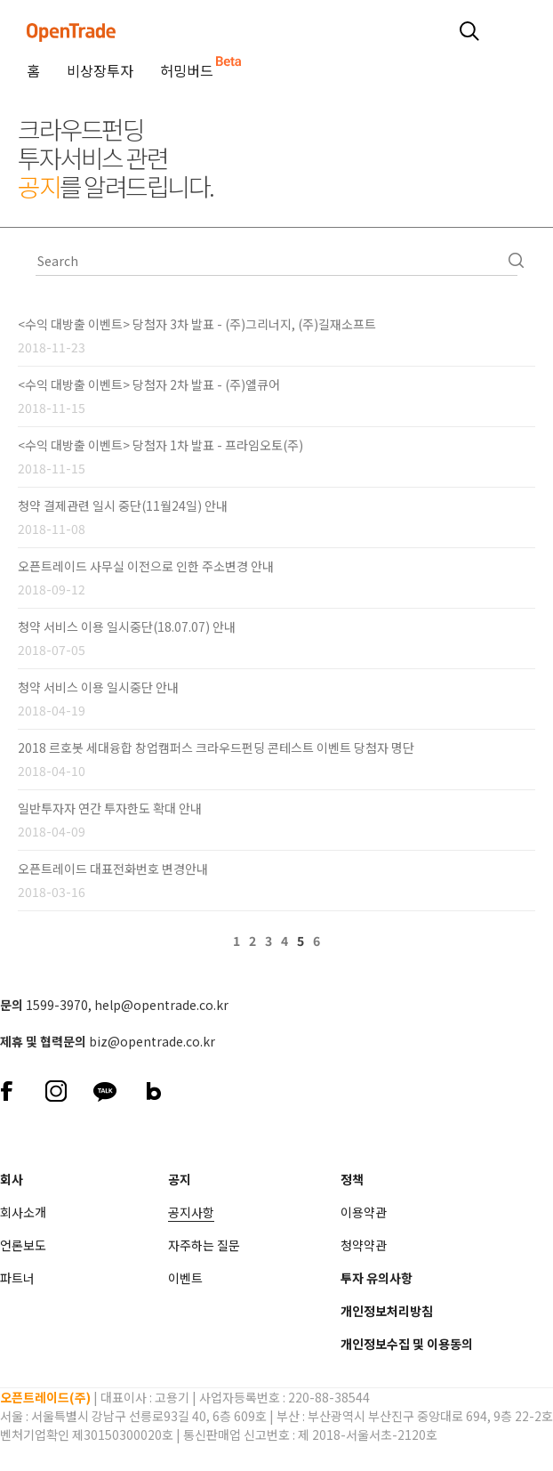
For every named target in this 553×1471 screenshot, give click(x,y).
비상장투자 (100, 70)
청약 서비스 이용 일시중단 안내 (98, 687)
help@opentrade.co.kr (161, 1005)
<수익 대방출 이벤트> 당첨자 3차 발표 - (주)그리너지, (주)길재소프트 (197, 324)
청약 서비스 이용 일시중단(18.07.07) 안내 (127, 626)
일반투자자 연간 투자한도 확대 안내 (110, 808)
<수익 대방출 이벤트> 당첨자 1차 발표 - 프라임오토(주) (160, 445)
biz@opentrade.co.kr (152, 1041)
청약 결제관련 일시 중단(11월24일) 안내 (123, 505)
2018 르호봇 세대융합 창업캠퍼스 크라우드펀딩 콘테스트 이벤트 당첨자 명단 (216, 747)
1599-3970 (57, 1005)
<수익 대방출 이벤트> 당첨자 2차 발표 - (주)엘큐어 (149, 384)
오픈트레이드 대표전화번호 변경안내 (113, 868)
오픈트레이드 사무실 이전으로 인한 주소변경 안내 (146, 566)
